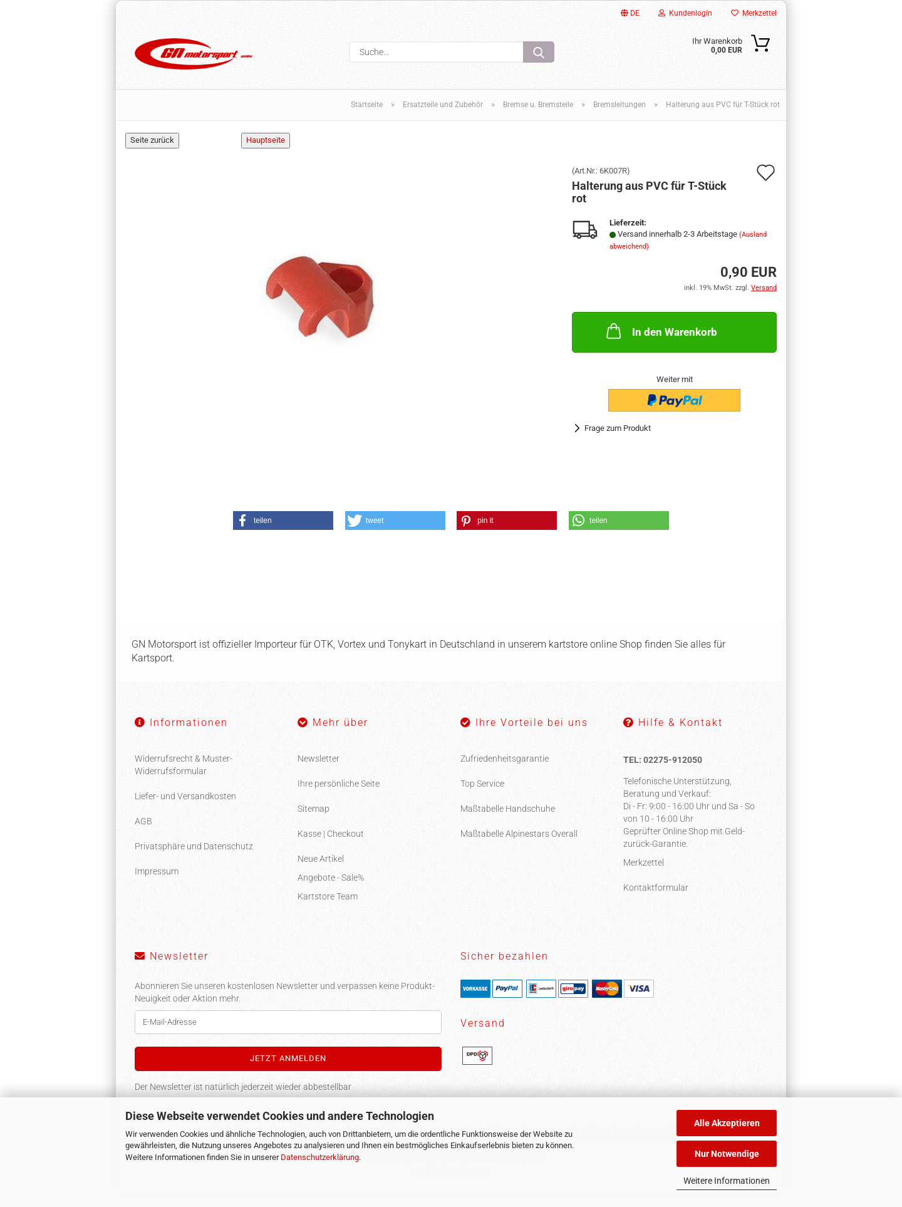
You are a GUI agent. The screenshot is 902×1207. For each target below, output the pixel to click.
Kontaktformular (655, 901)
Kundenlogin (685, 13)
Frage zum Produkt (617, 442)
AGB (143, 836)
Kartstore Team (328, 911)
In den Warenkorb (660, 345)
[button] (283, 535)
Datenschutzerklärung (320, 1157)
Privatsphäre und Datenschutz (194, 861)
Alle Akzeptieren (727, 1123)
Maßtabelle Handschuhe (507, 823)
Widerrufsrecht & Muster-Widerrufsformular (183, 779)
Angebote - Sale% (331, 892)
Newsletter (319, 773)
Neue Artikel (321, 873)
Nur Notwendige (727, 1154)
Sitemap (313, 823)
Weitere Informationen (726, 1181)
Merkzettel (754, 13)
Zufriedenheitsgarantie (504, 773)
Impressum (157, 886)
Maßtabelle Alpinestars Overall (519, 848)
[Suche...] (538, 52)
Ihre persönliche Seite (339, 798)
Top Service (482, 798)
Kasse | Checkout (331, 848)
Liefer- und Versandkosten (185, 811)
